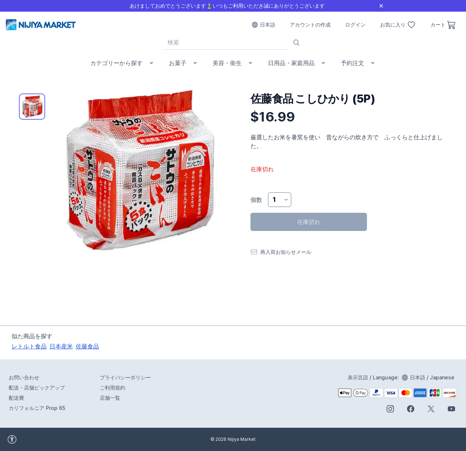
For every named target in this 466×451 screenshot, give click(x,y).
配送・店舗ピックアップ (37, 387)
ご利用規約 (112, 387)
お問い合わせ (24, 377)
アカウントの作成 (310, 24)
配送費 (16, 398)
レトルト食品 (29, 346)
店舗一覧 (110, 398)
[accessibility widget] (32, 439)
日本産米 (61, 346)
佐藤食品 (87, 346)
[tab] (32, 106)
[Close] (381, 5)
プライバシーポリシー (125, 377)
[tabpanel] (136, 170)
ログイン (355, 24)
